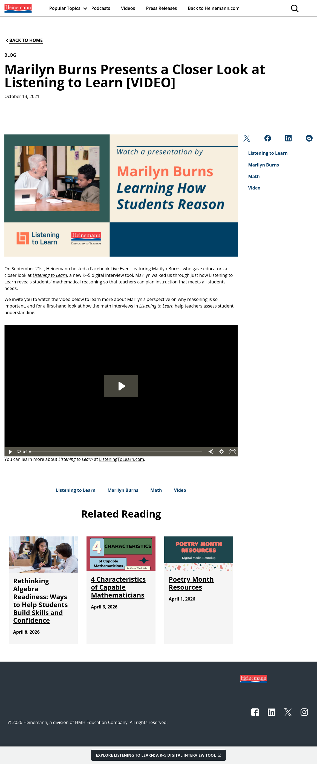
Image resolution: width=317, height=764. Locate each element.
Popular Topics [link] (64, 8)
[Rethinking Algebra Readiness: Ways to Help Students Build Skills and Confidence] (40, 600)
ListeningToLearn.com (121, 459)
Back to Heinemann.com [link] (214, 8)
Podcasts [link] (100, 8)
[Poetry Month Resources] (191, 583)
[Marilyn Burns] (123, 490)
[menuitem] (17, 8)
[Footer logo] (253, 679)
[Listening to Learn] (75, 490)
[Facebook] (267, 140)
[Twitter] (246, 140)
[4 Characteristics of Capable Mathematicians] (118, 587)
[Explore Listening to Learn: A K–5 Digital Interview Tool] (158, 755)
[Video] (180, 490)
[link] (17, 8)
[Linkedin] (288, 140)
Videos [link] (128, 8)
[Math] (156, 490)
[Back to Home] (23, 40)
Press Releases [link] (161, 8)
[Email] (309, 140)
